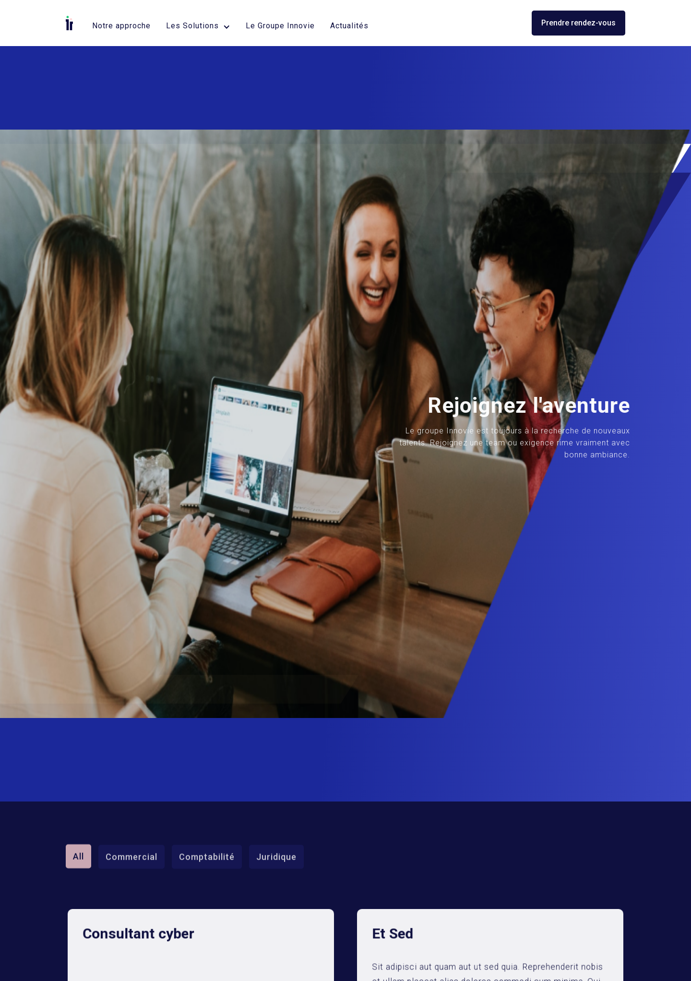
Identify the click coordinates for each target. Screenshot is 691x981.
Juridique (276, 840)
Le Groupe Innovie (280, 25)
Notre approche (121, 25)
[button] (198, 26)
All (78, 839)
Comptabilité (207, 840)
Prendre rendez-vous (578, 22)
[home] (69, 23)
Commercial (131, 840)
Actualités (349, 25)
